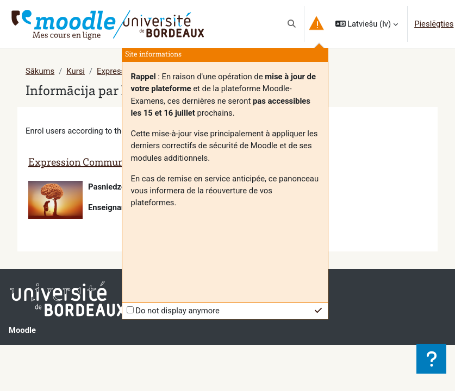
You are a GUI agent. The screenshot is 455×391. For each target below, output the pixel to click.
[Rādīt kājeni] (431, 359)
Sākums (40, 71)
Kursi (75, 71)
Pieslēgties (433, 24)
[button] (292, 24)
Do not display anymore (177, 311)
